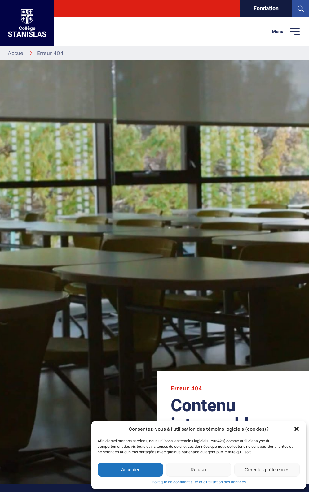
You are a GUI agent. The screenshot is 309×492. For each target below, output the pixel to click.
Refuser (199, 469)
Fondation (266, 8)
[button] (297, 429)
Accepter (130, 469)
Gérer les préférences (267, 469)
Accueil (17, 53)
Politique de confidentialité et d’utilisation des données (199, 482)
